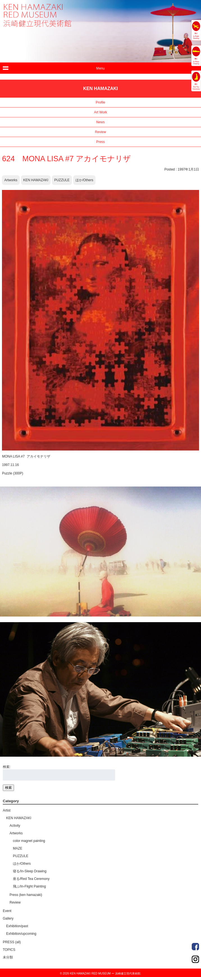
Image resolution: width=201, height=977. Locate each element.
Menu (100, 68)
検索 (8, 788)
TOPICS (9, 950)
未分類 (8, 957)
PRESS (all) (12, 942)
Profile (100, 102)
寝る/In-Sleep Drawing (29, 871)
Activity (15, 826)
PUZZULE (62, 180)
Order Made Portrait (195, 946)
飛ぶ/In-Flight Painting (29, 886)
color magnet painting (29, 841)
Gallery (8, 918)
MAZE (17, 848)
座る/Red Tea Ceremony (31, 879)
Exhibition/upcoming (21, 934)
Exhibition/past (17, 926)
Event (7, 911)
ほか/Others (84, 180)
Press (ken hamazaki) (26, 895)
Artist (6, 810)
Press (100, 142)
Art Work (100, 112)
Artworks (10, 180)
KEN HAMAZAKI (35, 180)
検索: (6, 767)
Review (100, 132)
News (100, 122)
